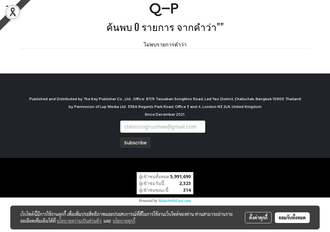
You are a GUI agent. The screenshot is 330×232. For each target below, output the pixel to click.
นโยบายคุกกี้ (124, 221)
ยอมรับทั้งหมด (292, 217)
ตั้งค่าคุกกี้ (258, 217)
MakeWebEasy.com (175, 200)
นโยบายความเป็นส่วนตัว (79, 221)
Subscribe (135, 142)
